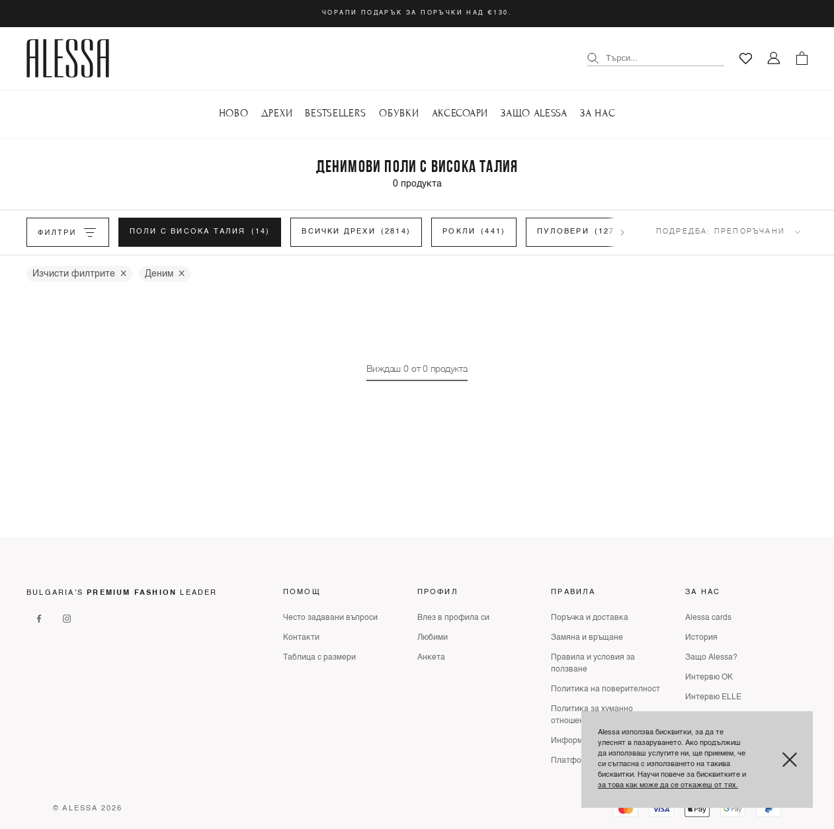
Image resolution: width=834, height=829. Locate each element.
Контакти (301, 638)
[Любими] (745, 58)
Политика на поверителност (605, 689)
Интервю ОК (709, 677)
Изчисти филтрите (79, 274)
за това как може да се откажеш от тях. (668, 785)
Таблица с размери (319, 658)
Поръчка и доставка (589, 618)
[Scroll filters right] (622, 232)
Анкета (431, 658)
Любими (432, 638)
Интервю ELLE (713, 697)
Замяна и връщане (587, 638)
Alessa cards (708, 618)
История (701, 638)
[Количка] (802, 58)
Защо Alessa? (711, 658)
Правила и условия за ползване (593, 664)
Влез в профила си (453, 618)
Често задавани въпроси (330, 618)
